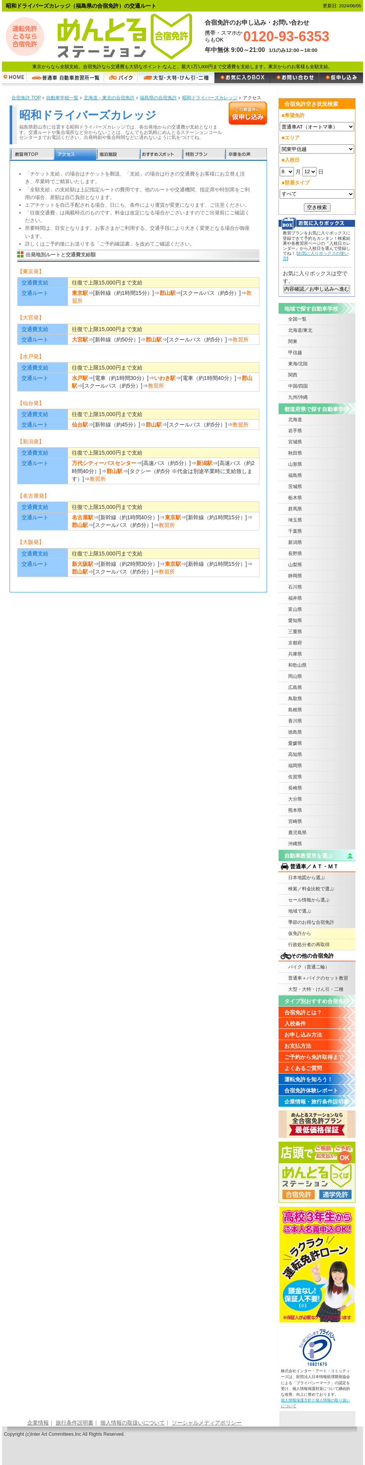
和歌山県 (297, 665)
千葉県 (295, 531)
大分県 (295, 799)
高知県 (295, 754)
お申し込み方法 (303, 1035)
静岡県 (295, 576)
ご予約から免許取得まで (313, 1057)
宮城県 (295, 442)
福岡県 (295, 765)
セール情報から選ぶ (309, 900)
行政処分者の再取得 (309, 944)
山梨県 (295, 564)
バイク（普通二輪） (309, 967)
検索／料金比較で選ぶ (311, 888)
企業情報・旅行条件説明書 (316, 1102)
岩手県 (295, 430)
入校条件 (295, 1023)
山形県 (295, 464)
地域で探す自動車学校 (311, 309)
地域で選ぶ (299, 911)
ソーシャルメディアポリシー (207, 1423)
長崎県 (295, 788)
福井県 (295, 598)
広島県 (295, 687)
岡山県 (295, 676)
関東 (292, 341)
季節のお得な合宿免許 (311, 922)
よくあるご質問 (303, 1068)
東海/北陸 (298, 363)
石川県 (295, 587)
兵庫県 (295, 654)
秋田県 (295, 453)
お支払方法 (297, 1046)
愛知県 (295, 620)
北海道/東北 (300, 330)
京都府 (295, 643)
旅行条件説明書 (74, 1423)
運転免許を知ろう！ (308, 1079)
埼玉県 (295, 520)
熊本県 (295, 810)
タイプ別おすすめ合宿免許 (316, 1001)
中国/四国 (298, 386)
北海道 (295, 419)
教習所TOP (32, 154)
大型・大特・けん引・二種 (315, 989)
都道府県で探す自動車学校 (316, 409)
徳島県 (295, 732)
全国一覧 (297, 319)
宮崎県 (295, 821)
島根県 (295, 709)
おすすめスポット (160, 154)
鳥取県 (295, 698)
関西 (292, 375)
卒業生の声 (245, 154)
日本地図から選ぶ (306, 877)
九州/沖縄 (298, 397)
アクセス (75, 154)
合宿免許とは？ (303, 1012)
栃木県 (295, 497)
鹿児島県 (297, 832)
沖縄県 (295, 843)
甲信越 (295, 352)
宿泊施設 (117, 154)
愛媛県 (295, 743)
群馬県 (295, 509)
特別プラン (202, 154)
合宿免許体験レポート (311, 1090)
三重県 (295, 631)
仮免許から (299, 933)
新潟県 (295, 542)
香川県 (295, 721)
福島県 (295, 475)
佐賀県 (295, 776)
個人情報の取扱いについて (132, 1423)
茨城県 (295, 486)
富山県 (295, 609)
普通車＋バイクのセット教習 (318, 978)
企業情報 (38, 1423)
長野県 (295, 553)
